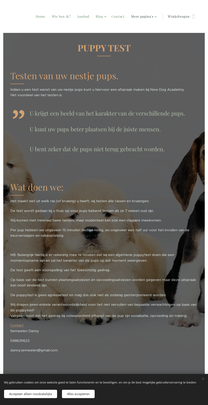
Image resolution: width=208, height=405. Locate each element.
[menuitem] (51, 16)
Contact (17, 325)
